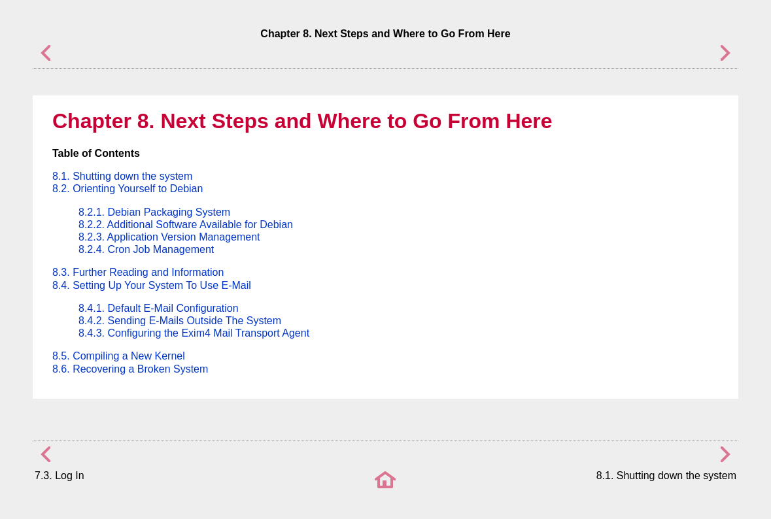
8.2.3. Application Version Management (169, 237)
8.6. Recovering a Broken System (130, 369)
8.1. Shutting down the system (122, 176)
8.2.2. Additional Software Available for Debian (185, 224)
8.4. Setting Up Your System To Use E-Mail (151, 285)
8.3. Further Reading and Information (138, 272)
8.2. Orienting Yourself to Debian (127, 188)
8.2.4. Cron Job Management (146, 249)
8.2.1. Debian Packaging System (154, 212)
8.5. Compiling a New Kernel (118, 355)
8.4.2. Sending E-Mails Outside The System (179, 320)
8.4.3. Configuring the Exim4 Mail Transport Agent (193, 333)
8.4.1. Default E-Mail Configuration (158, 308)
